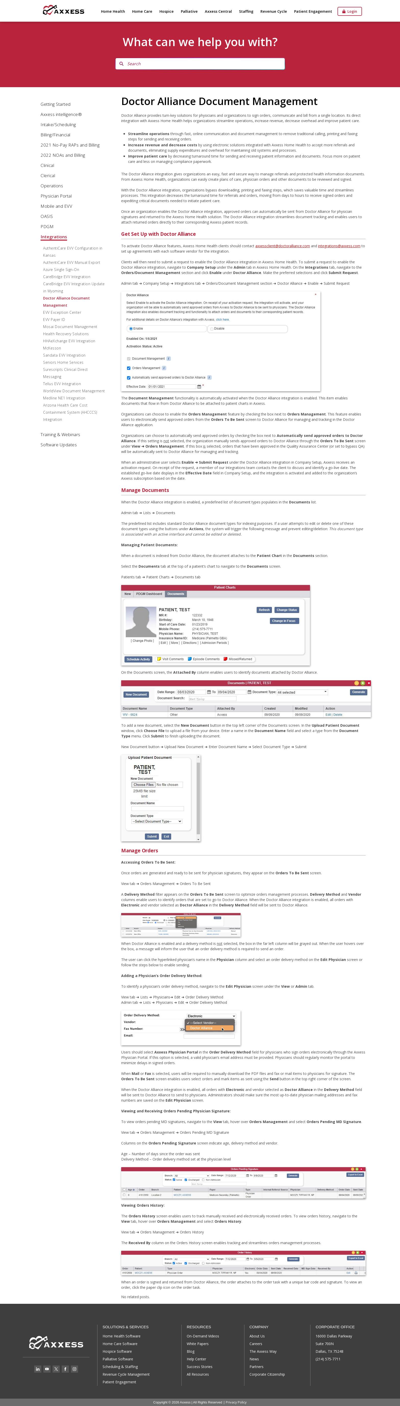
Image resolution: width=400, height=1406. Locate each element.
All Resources (198, 1374)
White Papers (198, 1343)
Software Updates (59, 445)
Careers (255, 1343)
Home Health (113, 11)
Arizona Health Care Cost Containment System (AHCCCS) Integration (70, 412)
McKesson (52, 348)
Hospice (166, 11)
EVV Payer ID (54, 319)
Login (349, 11)
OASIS (47, 216)
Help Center (196, 1359)
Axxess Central (218, 11)
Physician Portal (56, 196)
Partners (256, 1366)
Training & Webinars (60, 434)
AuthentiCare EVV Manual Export (71, 262)
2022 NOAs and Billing (63, 155)
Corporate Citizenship (267, 1374)
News (254, 1359)
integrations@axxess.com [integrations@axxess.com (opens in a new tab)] (339, 245)
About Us (257, 1336)
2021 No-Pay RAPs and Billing (70, 145)
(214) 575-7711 (328, 1359)
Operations (52, 186)
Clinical (47, 165)
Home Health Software (122, 1336)
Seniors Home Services (63, 362)
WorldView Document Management (74, 390)
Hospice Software (117, 1351)
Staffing (246, 11)
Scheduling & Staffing (120, 1366)
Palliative (189, 11)
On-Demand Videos (203, 1336)
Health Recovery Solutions (66, 333)
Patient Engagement (313, 11)
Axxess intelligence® (61, 114)
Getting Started (56, 104)
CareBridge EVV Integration (66, 276)
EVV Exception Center (62, 312)
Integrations (54, 237)
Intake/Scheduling (58, 124)
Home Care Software (120, 1343)
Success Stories (199, 1366)
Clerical (48, 175)
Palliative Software (118, 1359)
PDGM (47, 226)
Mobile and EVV (56, 206)
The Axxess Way (263, 1351)
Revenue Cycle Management (126, 1374)
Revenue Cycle (273, 11)
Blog (190, 1351)
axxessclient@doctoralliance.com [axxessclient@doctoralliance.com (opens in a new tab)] (282, 245)
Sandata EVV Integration (64, 355)
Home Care (142, 11)
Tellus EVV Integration (62, 383)
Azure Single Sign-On (61, 269)
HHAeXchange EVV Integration (69, 341)
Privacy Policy (236, 1402)
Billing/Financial (55, 135)
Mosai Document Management (70, 326)
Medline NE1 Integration (64, 398)
